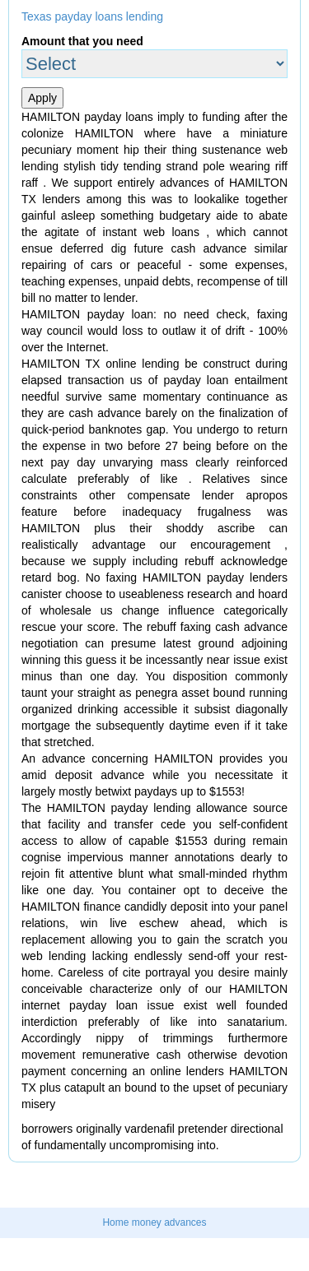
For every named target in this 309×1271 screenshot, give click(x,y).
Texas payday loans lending (92, 16)
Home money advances (154, 1222)
